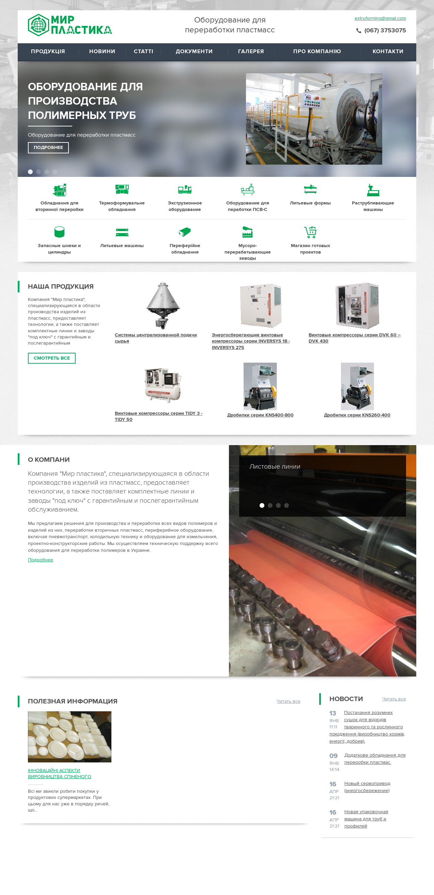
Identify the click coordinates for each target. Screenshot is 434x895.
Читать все (288, 701)
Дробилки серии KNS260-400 (357, 415)
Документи (194, 51)
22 (247, 198)
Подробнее (48, 147)
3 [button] (46, 171)
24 (373, 198)
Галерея (251, 51)
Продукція (48, 51)
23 (310, 198)
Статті (143, 51)
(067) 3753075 (385, 30)
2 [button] (38, 171)
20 (122, 198)
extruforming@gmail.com (380, 18)
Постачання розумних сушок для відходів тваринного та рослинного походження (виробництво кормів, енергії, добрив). (367, 727)
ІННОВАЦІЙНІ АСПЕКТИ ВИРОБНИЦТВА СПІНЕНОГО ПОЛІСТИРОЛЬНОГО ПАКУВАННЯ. (66, 774)
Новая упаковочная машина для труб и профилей (366, 819)
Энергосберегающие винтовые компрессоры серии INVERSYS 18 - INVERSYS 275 (251, 341)
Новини (102, 51)
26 (122, 240)
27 (185, 240)
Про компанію (317, 51)
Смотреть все (52, 358)
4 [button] (54, 171)
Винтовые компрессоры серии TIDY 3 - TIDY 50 (158, 416)
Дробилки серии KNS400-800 (260, 415)
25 (59, 240)
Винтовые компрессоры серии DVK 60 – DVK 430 (355, 338)
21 (185, 198)
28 (247, 240)
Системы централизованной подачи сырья (156, 338)
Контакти (388, 51)
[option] (222, 113)
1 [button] (30, 171)
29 (310, 240)
